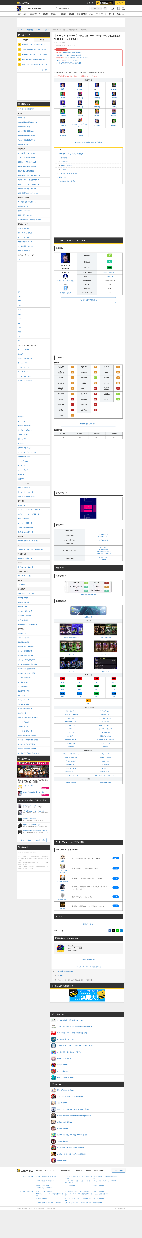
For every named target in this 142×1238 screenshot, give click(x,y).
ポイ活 (89, 3)
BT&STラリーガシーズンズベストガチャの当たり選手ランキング (36, 54)
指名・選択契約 (82, 14)
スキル (63, 169)
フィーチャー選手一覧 (25, 523)
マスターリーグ (23, 686)
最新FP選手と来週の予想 (26, 171)
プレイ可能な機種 (23, 704)
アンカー (71, 732)
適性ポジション (66, 165)
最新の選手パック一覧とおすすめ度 (29, 175)
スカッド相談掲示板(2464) (26, 140)
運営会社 (88, 1170)
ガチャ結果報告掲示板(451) (26, 135)
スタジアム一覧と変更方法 (26, 744)
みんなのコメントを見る (67, 181)
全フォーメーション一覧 (25, 492)
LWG (62, 680)
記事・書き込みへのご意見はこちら (88, 967)
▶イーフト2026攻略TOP (26, 109)
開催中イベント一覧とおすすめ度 (28, 180)
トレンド (71, 647)
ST (96, 680)
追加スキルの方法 (23, 602)
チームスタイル (23, 682)
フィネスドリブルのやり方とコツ (28, 753)
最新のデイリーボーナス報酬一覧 (28, 184)
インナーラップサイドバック (105, 739)
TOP (19, 14)
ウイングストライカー (105, 718)
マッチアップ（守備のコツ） (27, 669)
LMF (62, 687)
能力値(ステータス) (24, 691)
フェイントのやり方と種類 (26, 673)
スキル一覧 (21, 584)
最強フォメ (54, 14)
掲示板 (42, 40)
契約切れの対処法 (23, 642)
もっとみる (45, 70)
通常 (62, 86)
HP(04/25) (114, 104)
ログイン (120, 3)
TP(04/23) (80, 132)
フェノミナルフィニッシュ (71, 754)
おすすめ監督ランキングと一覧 (28, 541)
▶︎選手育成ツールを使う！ (88, 588)
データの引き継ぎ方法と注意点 (28, 664)
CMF (96, 687)
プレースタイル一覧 (24, 576)
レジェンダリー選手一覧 (25, 527)
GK (88, 702)
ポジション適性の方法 (25, 611)
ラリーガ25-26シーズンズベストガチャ (77, 58)
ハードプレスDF (23, 461)
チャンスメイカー (71, 725)
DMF (96, 694)
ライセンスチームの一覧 (25, 567)
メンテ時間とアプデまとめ (26, 153)
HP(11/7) (62, 95)
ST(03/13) (114, 112)
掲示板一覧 (21, 118)
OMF (79, 687)
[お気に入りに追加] (96, 8)
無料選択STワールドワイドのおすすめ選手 (69, 55)
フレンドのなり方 (23, 637)
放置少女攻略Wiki (41, 1198)
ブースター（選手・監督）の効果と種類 (30, 549)
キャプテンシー (103, 557)
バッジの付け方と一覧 (25, 731)
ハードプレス (71, 736)
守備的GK (71, 747)
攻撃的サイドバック (105, 736)
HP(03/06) (97, 112)
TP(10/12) (63, 104)
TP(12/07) (97, 104)
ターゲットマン (105, 714)
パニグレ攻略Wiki (98, 1198)
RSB (114, 694)
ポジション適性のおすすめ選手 (28, 717)
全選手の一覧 (88, 612)
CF (79, 680)
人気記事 (25, 40)
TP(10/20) (114, 86)
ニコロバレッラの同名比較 (68, 173)
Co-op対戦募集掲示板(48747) (27, 122)
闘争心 (104, 559)
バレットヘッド (105, 768)
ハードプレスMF (23, 434)
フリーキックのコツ (24, 677)
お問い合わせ (78, 1170)
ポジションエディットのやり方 (28, 496)
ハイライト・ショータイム (71, 630)
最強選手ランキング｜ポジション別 (33, 44)
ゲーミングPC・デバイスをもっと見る (34, 840)
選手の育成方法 (23, 598)
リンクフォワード (71, 711)
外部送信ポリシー (66, 1170)
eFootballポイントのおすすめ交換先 (29, 219)
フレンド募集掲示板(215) (26, 131)
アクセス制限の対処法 (25, 709)
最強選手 (45, 14)
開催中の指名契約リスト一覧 (27, 166)
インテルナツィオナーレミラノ (65, 277)
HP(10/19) (80, 104)
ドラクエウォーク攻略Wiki (44, 1188)
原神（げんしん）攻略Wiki (44, 1191)
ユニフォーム (22, 633)
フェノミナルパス (71, 768)
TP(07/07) (63, 122)
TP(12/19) (80, 112)
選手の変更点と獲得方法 (25, 646)
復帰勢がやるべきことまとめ (27, 189)
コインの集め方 (23, 620)
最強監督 (71, 14)
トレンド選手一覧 (23, 518)
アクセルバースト (105, 772)
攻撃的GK (105, 747)
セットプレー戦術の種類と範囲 (28, 740)
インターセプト (103, 549)
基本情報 (64, 158)
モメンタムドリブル (71, 757)
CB (79, 694)
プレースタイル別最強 (25, 233)
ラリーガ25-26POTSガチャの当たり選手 (69, 63)
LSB (62, 694)
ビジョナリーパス (71, 764)
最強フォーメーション (25, 211)
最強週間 (63, 14)
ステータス (65, 162)
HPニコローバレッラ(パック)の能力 (71, 154)
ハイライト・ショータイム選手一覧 (29, 510)
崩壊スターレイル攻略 (42, 1185)
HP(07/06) (97, 95)
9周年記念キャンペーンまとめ (72, 52)
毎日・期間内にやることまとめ (28, 193)
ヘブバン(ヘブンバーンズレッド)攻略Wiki (77, 1191)
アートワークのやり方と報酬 (27, 748)
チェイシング (104, 547)
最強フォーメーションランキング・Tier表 (35, 65)
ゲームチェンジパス (71, 761)
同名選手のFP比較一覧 (25, 558)
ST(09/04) (97, 122)
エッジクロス (105, 761)
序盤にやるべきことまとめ (26, 593)
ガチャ (25, 14)
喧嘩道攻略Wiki (97, 1203)
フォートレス (105, 754)
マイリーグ (21, 695)
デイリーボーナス (23, 700)
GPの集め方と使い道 (24, 615)
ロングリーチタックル (71, 775)
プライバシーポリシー (51, 1170)
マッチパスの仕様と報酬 (25, 655)
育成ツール (120, 14)
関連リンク (62, 177)
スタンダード (105, 664)
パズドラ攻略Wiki (70, 1185)
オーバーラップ (105, 743)
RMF (114, 687)
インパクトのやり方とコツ (26, 660)
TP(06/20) (63, 112)
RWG (114, 680)
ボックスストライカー (71, 714)
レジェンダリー (105, 647)
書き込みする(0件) (88, 924)
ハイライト (110, 276)
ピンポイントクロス (104, 536)
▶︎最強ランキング (65, 290)
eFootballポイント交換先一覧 (27, 624)
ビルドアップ (71, 743)
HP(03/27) (80, 95)
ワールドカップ (101, 14)
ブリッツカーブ (105, 764)
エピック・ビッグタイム (105, 630)
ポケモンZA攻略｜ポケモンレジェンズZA (48, 1176)
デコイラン (71, 718)
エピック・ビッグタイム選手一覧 (28, 514)
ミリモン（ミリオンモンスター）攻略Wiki (48, 1203)
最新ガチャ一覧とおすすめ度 (27, 162)
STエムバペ (67, 60)
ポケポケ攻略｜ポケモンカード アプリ (104, 1181)
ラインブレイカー (105, 711)
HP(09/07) (114, 95)
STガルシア (76, 60)
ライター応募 (118, 1170)
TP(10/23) (114, 122)
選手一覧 (111, 14)
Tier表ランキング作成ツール (27, 202)
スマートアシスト (23, 722)
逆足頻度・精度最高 (105, 782)
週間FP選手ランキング (25, 215)
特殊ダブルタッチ (105, 757)
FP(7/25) (79, 86)
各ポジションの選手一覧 (25, 532)
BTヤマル (60, 60)
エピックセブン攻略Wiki (100, 1194)
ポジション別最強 (23, 228)
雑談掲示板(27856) (24, 126)
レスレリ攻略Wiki (98, 1191)
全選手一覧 (21, 505)
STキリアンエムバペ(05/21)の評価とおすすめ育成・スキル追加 (36, 59)
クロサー (71, 729)
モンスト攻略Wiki (98, 1185)
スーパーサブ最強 (23, 237)
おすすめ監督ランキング (25, 246)
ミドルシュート (103, 540)
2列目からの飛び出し (105, 725)
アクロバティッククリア (104, 554)
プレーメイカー (105, 732)
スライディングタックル (104, 551)
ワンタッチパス (103, 534)
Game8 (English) (99, 1170)
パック (91, 14)
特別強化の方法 (23, 607)
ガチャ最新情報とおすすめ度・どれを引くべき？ (36, 49)
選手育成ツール (23, 206)
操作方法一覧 (22, 713)
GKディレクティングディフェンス (105, 775)
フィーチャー (71, 664)
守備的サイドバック (71, 739)
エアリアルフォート (71, 772)
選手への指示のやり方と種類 (27, 735)
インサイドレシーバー (71, 722)
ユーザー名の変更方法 (25, 651)
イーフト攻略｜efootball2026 (64, 971)
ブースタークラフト (24, 726)
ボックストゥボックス (109, 272)
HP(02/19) (63, 132)
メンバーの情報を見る (88, 959)
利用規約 (39, 1170)
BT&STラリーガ (35, 14)
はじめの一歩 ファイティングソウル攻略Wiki (78, 1203)
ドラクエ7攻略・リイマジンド (45, 1181)
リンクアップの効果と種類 (26, 157)
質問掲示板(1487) (23, 144)
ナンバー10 (105, 722)
